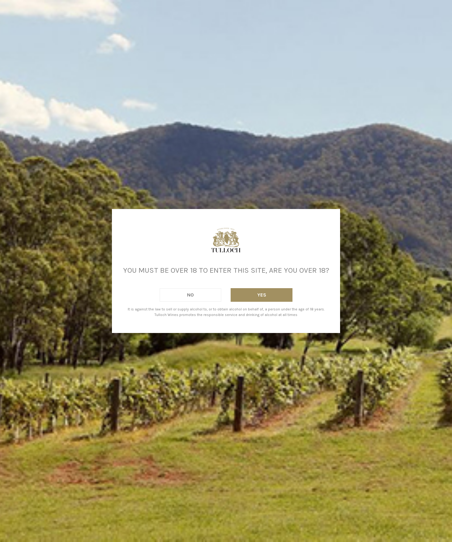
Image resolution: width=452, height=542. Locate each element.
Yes (261, 295)
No (190, 295)
